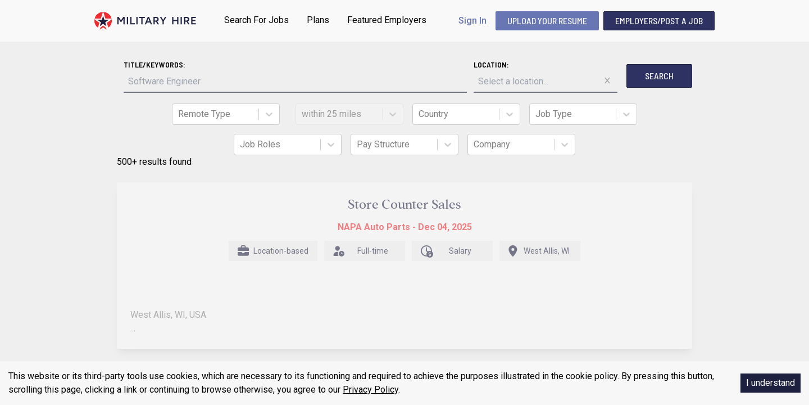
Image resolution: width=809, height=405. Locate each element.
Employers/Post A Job (659, 20)
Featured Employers (386, 20)
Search (659, 75)
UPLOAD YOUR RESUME (547, 20)
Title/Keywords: (154, 64)
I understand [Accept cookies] (770, 382)
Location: (491, 64)
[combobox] (179, 114)
